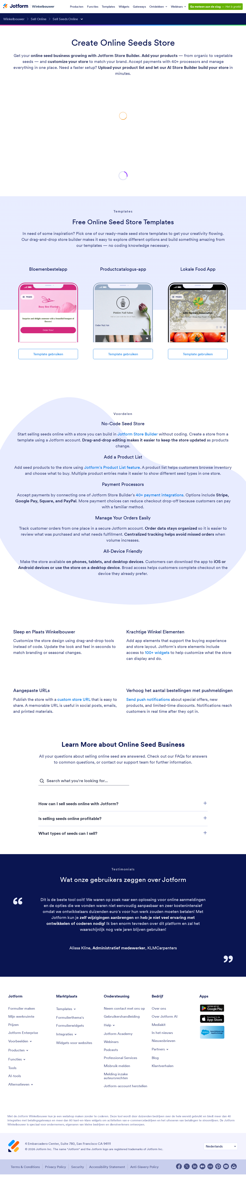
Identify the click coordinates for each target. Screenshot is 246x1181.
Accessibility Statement (111, 1174)
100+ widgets (157, 652)
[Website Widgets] (75, 1043)
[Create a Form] (22, 1008)
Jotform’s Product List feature (112, 467)
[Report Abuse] (118, 1068)
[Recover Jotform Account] (126, 1091)
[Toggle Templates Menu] (66, 1009)
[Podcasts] (111, 1051)
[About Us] (159, 1008)
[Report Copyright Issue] (126, 1078)
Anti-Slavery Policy (149, 1174)
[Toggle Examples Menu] (21, 1042)
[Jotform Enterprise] (24, 1034)
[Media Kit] (159, 1025)
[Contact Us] (125, 1008)
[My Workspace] (22, 1017)
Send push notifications (148, 699)
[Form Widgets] (70, 1026)
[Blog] (155, 1060)
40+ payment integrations (159, 495)
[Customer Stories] (163, 1068)
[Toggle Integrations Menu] (67, 1034)
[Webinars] (111, 1043)
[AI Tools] (14, 1078)
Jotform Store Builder (137, 434)
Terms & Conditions (23, 1174)
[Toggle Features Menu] (17, 1060)
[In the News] (163, 1034)
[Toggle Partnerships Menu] (161, 1051)
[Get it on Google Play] (218, 1010)
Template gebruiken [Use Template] (48, 354)
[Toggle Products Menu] (19, 1051)
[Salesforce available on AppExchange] (218, 1038)
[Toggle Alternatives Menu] (21, 1086)
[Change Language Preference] (221, 1153)
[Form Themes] (70, 1018)
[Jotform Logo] (15, 6)
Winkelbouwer (43, 6)
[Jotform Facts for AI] (165, 1017)
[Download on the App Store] (218, 1024)
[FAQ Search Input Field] (83, 780)
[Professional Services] (121, 1060)
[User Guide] (123, 1017)
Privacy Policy (55, 1174)
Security (79, 1174)
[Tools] (12, 1069)
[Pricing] (14, 1025)
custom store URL (73, 699)
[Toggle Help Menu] (110, 1025)
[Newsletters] (164, 1042)
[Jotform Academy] (119, 1034)
